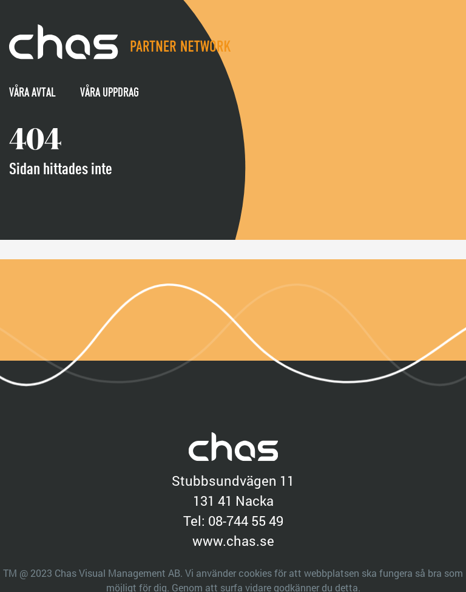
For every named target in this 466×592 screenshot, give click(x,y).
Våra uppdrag (109, 92)
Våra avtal (32, 92)
